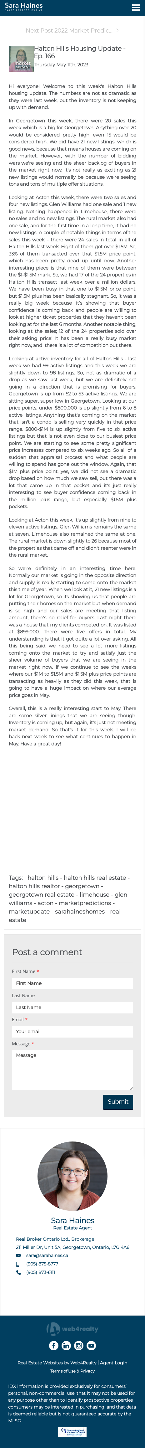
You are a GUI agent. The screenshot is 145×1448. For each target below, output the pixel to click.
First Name (25, 971)
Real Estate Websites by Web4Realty (57, 1363)
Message (23, 1043)
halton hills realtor (34, 886)
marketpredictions (85, 903)
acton (45, 903)
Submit (118, 1101)
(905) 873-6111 (40, 1272)
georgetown (82, 886)
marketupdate (29, 911)
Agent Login (113, 1363)
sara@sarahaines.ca (47, 1255)
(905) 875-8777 (42, 1264)
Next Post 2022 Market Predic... (72, 30)
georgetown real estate (41, 894)
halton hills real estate (95, 877)
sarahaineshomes (80, 911)
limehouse (94, 894)
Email (20, 1019)
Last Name (23, 995)
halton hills (43, 877)
